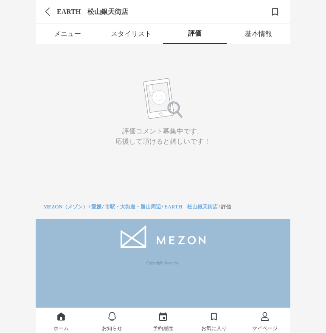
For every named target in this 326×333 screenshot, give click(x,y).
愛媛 (96, 207)
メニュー (67, 33)
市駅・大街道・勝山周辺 (133, 207)
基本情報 (258, 33)
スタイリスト (131, 33)
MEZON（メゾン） (65, 207)
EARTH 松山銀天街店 (191, 207)
